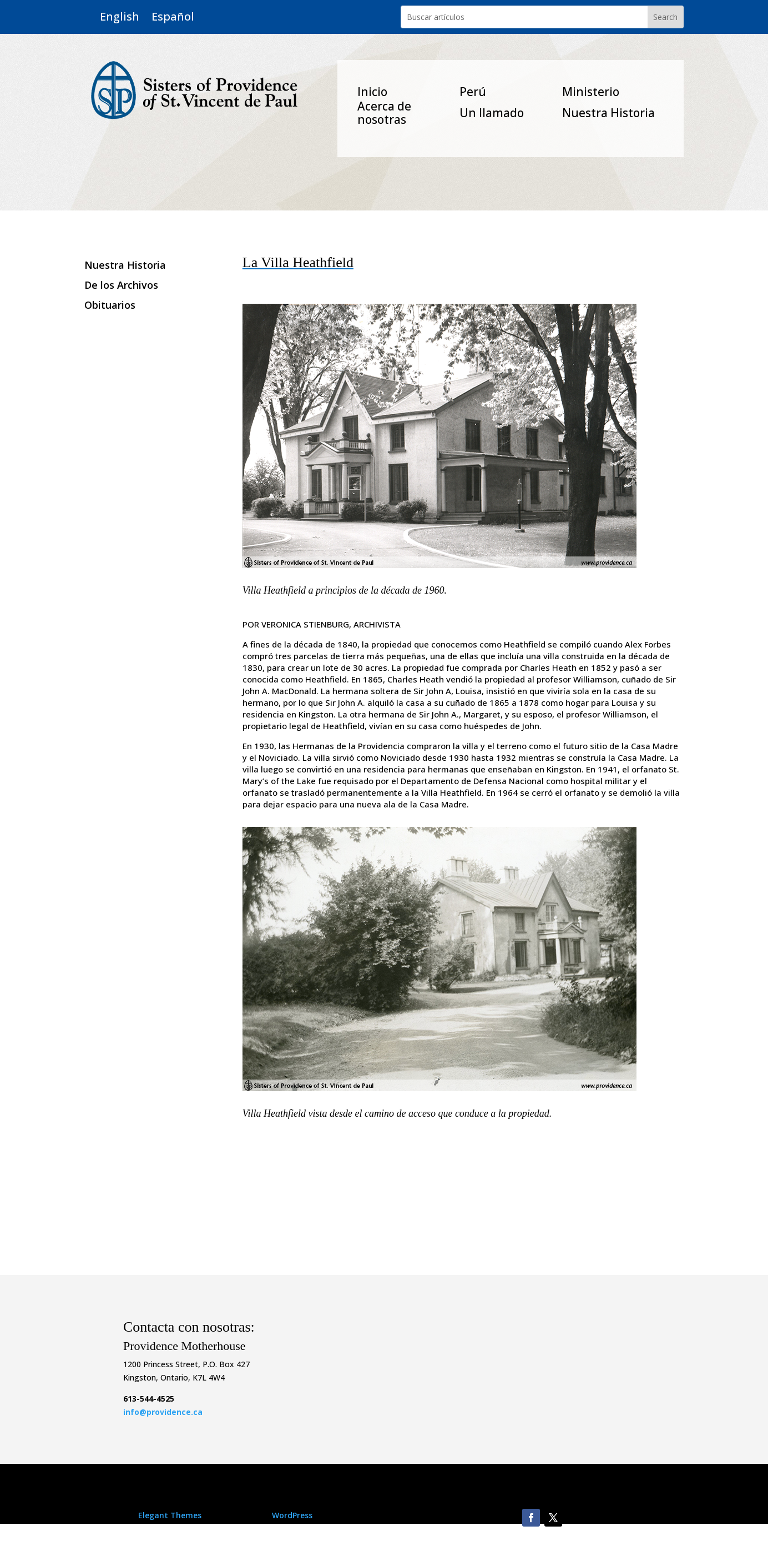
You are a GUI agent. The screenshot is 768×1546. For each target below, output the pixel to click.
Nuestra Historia (608, 113)
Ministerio (590, 91)
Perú (472, 91)
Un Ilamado (491, 113)
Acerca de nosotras (384, 112)
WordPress (292, 1515)
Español (172, 17)
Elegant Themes (169, 1515)
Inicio (372, 91)
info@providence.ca (163, 1412)
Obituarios (109, 306)
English (119, 17)
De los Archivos (121, 286)
